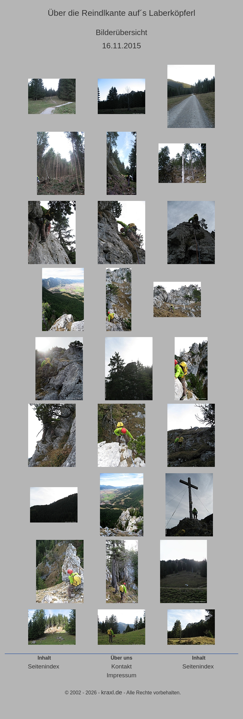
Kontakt (121, 666)
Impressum (121, 675)
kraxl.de (111, 692)
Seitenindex (43, 666)
